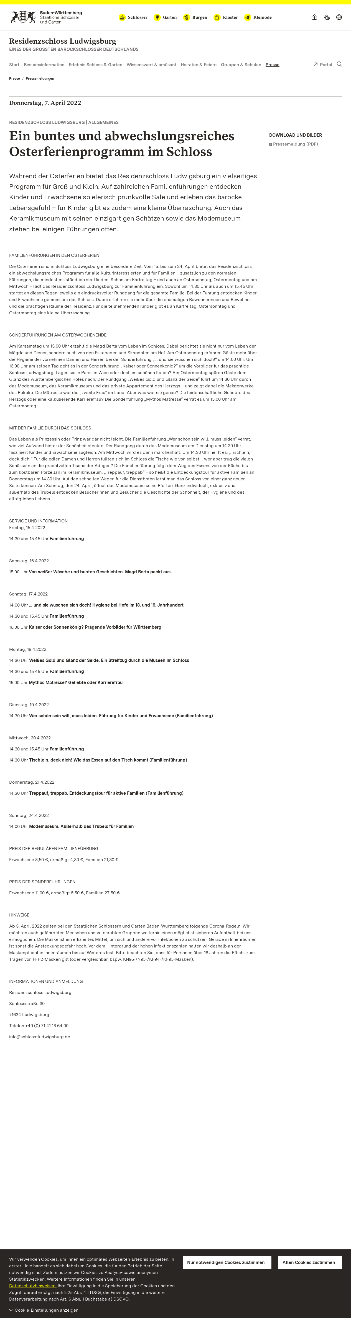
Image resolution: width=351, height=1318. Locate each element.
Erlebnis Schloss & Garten (95, 64)
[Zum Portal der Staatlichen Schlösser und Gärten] (45, 17)
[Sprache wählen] (339, 17)
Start (14, 64)
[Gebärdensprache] (327, 17)
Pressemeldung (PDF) (295, 144)
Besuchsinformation (44, 64)
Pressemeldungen (40, 79)
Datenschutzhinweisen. (33, 1285)
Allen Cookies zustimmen (309, 1262)
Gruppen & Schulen (241, 64)
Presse (272, 64)
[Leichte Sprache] (314, 17)
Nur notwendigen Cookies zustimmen (226, 1262)
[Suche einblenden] (339, 64)
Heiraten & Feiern (199, 64)
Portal (322, 65)
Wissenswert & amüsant (151, 64)
